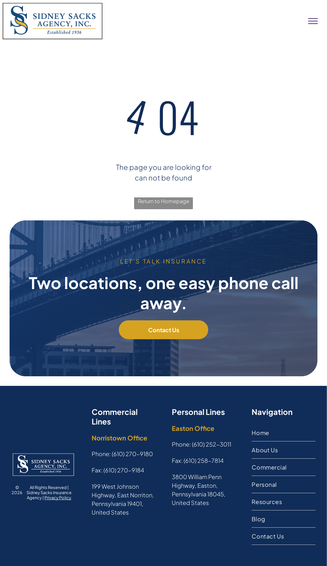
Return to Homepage (163, 201)
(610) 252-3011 (211, 444)
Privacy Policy (57, 497)
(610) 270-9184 (123, 470)
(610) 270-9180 (132, 453)
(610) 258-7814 (204, 460)
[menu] (313, 21)
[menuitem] (283, 432)
